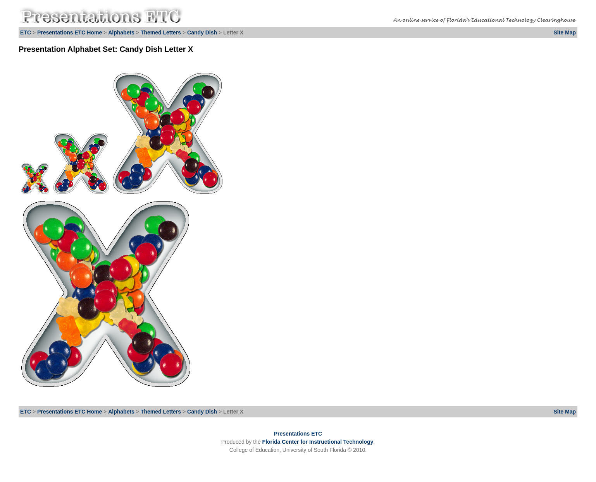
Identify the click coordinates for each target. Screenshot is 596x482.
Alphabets (121, 32)
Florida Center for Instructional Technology (318, 442)
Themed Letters (161, 32)
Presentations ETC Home (69, 32)
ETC (25, 32)
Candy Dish (203, 32)
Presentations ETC (298, 434)
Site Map (564, 32)
